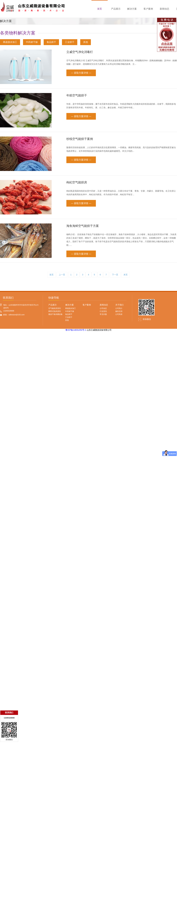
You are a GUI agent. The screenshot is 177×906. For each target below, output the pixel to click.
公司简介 (118, 308)
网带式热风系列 (54, 311)
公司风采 (118, 314)
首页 (51, 274)
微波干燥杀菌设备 (55, 314)
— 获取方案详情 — (81, 73)
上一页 (62, 274)
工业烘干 (69, 42)
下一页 (115, 274)
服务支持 (118, 311)
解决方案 (69, 305)
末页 (125, 274)
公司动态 (103, 308)
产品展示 (52, 305)
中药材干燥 (32, 42)
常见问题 (103, 314)
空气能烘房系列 (54, 308)
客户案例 (87, 305)
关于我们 (119, 305)
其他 (85, 42)
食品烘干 (51, 42)
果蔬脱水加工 (10, 42)
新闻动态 (104, 305)
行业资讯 (103, 311)
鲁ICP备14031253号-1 (75, 330)
